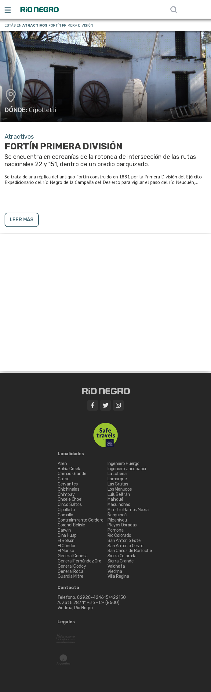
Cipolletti (42, 109)
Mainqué (115, 499)
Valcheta (116, 566)
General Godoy (72, 566)
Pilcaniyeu (117, 520)
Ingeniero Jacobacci (126, 468)
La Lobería (117, 473)
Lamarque (117, 478)
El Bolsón (66, 540)
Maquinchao (118, 504)
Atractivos (35, 25)
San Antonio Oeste (125, 545)
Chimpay (66, 494)
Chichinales (68, 489)
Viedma (114, 571)
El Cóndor (66, 545)
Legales (66, 622)
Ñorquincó (117, 515)
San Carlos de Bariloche (129, 550)
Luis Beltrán (118, 494)
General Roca (70, 571)
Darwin (64, 530)
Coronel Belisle (71, 525)
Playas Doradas (122, 525)
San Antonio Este (124, 540)
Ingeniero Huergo (123, 463)
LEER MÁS (22, 219)
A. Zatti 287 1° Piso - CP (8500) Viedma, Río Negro (88, 605)
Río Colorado (119, 535)
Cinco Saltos (70, 504)
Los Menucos (119, 489)
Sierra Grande (120, 561)
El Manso (66, 550)
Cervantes (68, 484)
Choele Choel (70, 499)
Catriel (64, 478)
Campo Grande (72, 473)
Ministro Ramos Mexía (128, 509)
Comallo (65, 515)
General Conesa (73, 555)
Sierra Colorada (121, 555)
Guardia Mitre (70, 576)
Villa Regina (118, 576)
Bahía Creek (69, 468)
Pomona (115, 530)
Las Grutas (117, 484)
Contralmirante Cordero (81, 520)
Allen (62, 463)
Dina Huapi (68, 535)
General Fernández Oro (79, 561)
